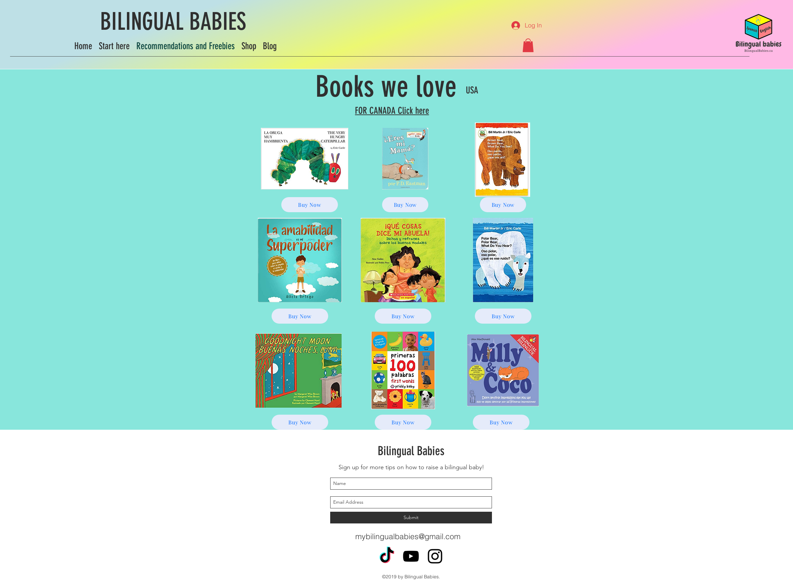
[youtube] (411, 556)
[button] (528, 45)
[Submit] (411, 517)
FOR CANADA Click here (392, 110)
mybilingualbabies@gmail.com (407, 536)
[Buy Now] (309, 204)
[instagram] (435, 556)
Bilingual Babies (411, 450)
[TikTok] (386, 556)
